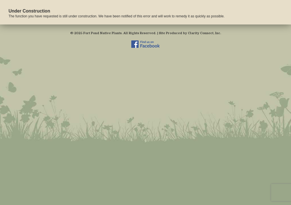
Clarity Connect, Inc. (204, 33)
